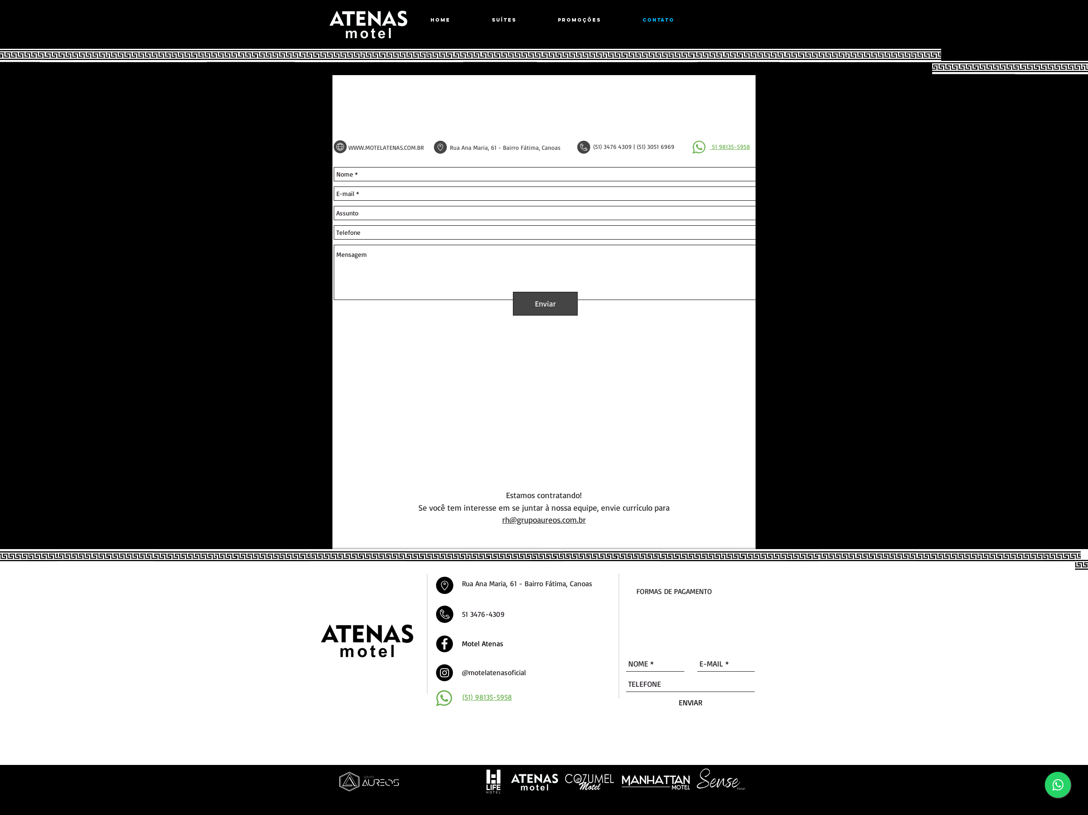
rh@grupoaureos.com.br (544, 520)
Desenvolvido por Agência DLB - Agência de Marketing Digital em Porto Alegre (507, 803)
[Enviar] (545, 304)
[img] (641, 623)
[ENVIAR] (690, 702)
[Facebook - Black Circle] (444, 643)
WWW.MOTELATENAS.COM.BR (386, 147)
